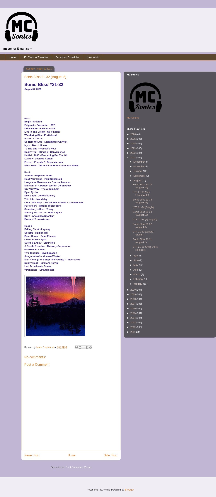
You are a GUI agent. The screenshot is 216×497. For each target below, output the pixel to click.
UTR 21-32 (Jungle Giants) (143, 233)
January (138, 283)
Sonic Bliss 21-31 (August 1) (142, 241)
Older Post (111, 455)
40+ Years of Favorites (35, 57)
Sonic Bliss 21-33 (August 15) (142, 213)
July (136, 255)
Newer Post (32, 455)
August (137, 180)
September (139, 175)
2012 (133, 327)
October (138, 171)
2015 (133, 313)
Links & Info (93, 57)
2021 (133, 157)
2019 (133, 294)
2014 (133, 317)
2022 (133, 152)
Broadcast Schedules (67, 57)
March (137, 274)
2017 (133, 303)
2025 (133, 138)
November (139, 166)
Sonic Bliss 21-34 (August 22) (142, 201)
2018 (133, 299)
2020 (133, 289)
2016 (133, 308)
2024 (133, 143)
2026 (133, 134)
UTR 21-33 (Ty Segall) (145, 219)
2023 (133, 148)
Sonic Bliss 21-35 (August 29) (142, 186)
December (139, 161)
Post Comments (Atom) (78, 467)
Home (13, 57)
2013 (133, 322)
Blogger (129, 489)
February (138, 279)
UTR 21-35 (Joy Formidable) (141, 193)
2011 (133, 332)
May (136, 265)
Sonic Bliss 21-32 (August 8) (142, 225)
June (136, 260)
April (136, 269)
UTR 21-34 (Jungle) (143, 207)
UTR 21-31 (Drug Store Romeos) (145, 248)
